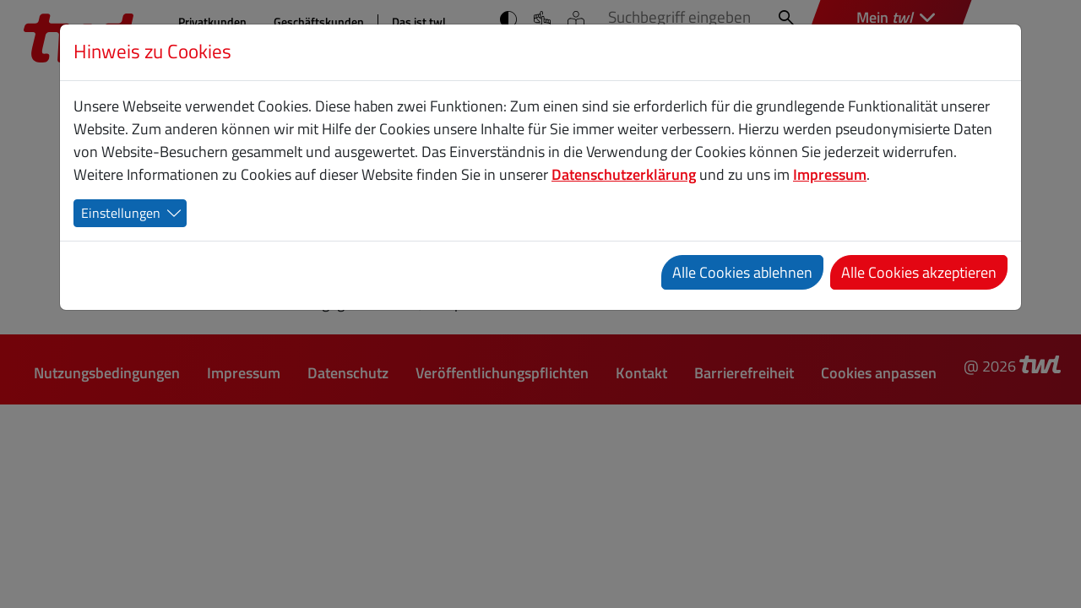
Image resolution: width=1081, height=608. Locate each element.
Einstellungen (120, 213)
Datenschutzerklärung (623, 174)
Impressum (829, 174)
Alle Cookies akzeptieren (919, 272)
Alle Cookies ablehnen (742, 272)
